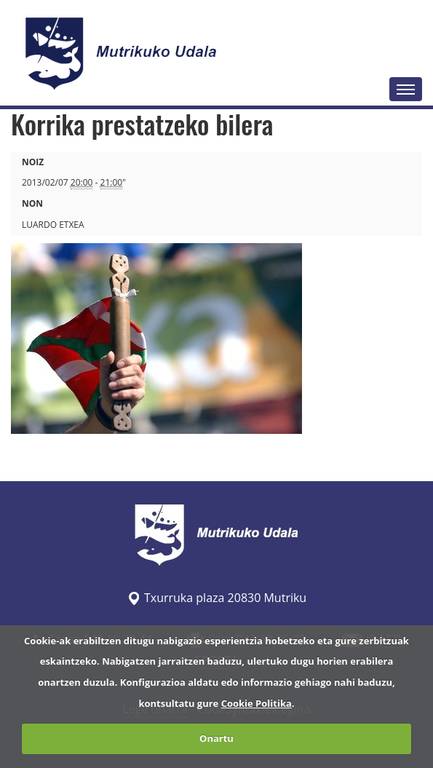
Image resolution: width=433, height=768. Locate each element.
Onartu (216, 738)
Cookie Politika (256, 703)
